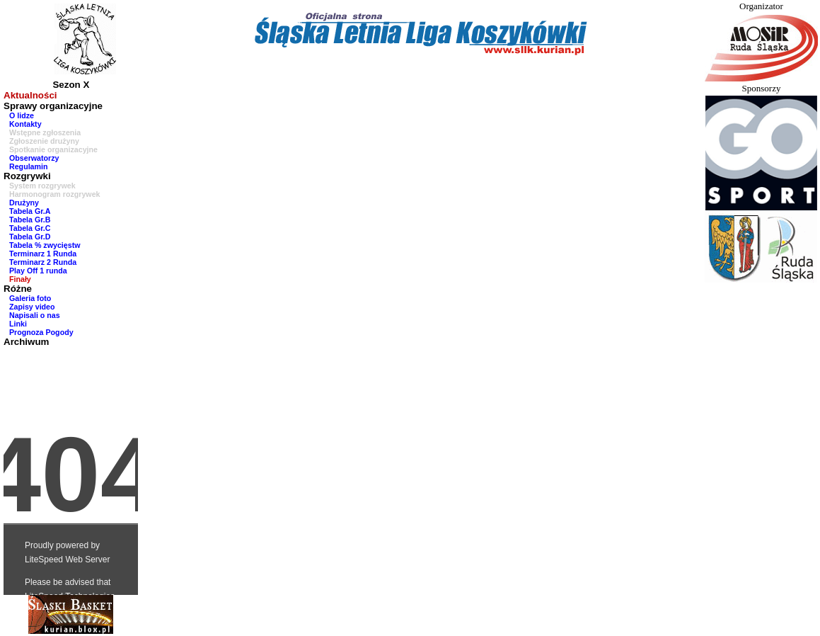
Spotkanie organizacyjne (53, 149)
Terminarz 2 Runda (42, 262)
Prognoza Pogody (41, 332)
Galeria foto (30, 298)
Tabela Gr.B (29, 219)
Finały (20, 279)
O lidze (21, 115)
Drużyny (24, 202)
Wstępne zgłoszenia (45, 132)
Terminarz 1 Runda (42, 253)
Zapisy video (32, 306)
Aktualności (30, 95)
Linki (18, 323)
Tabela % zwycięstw (45, 245)
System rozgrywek (42, 185)
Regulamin (28, 166)
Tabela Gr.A (29, 211)
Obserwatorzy (34, 158)
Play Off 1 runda (38, 270)
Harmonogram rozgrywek (54, 194)
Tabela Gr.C (29, 228)
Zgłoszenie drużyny (44, 141)
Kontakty (25, 124)
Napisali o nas (34, 315)
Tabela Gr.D (29, 236)
